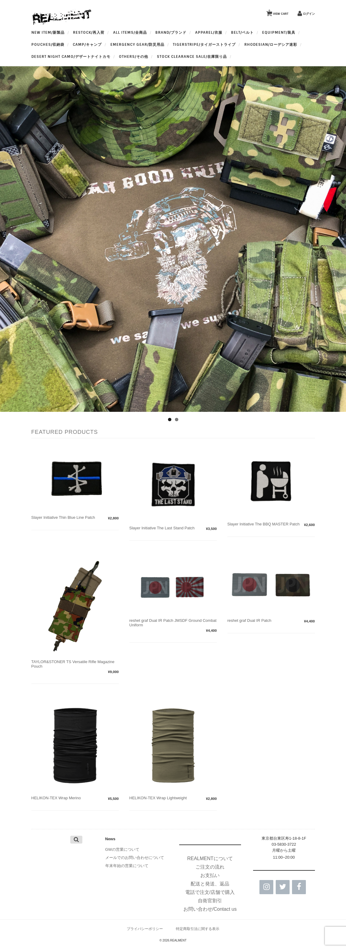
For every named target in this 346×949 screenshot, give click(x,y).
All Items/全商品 (130, 32)
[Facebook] (299, 887)
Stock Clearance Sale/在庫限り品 (192, 56)
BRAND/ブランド (170, 32)
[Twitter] (283, 887)
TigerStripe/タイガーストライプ (204, 44)
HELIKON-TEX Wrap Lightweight (158, 798)
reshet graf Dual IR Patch (249, 620)
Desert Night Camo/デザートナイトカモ (70, 56)
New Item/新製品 (48, 32)
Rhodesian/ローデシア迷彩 (270, 44)
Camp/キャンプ (87, 44)
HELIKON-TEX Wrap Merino (56, 798)
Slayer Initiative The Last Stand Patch (162, 528)
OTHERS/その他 (133, 56)
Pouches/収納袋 (47, 44)
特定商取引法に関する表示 (197, 929)
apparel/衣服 (208, 32)
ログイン (309, 14)
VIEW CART (278, 12)
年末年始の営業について (126, 865)
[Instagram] (266, 887)
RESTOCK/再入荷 (88, 32)
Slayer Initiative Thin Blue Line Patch (63, 517)
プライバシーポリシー (145, 929)
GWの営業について (122, 849)
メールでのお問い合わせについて (134, 857)
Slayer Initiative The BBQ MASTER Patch (263, 524)
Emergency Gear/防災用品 (137, 44)
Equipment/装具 (278, 32)
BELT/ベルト (242, 32)
